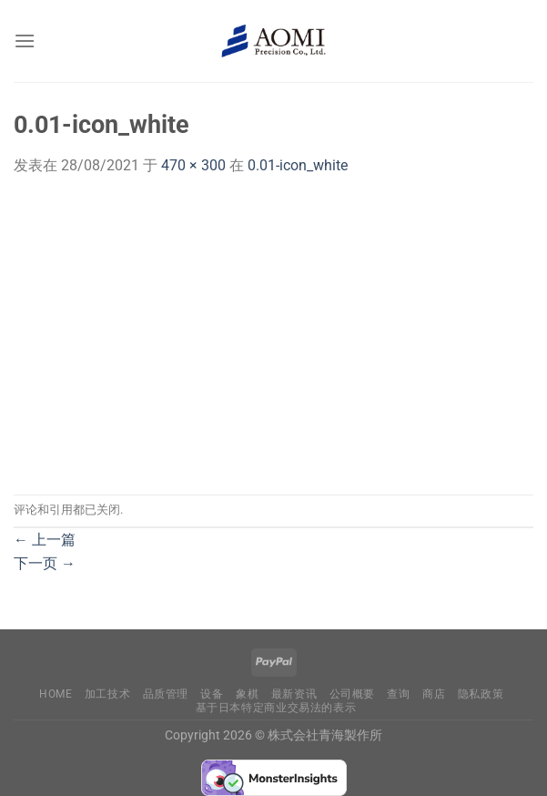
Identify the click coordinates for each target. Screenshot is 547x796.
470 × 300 (193, 165)
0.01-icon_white (298, 165)
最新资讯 (294, 694)
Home (55, 694)
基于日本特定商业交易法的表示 (276, 707)
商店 (433, 694)
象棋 (247, 694)
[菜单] (24, 40)
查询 (398, 694)
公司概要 (352, 694)
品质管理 (165, 694)
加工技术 (107, 694)
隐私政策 (480, 694)
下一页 (45, 563)
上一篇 (45, 539)
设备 (211, 694)
